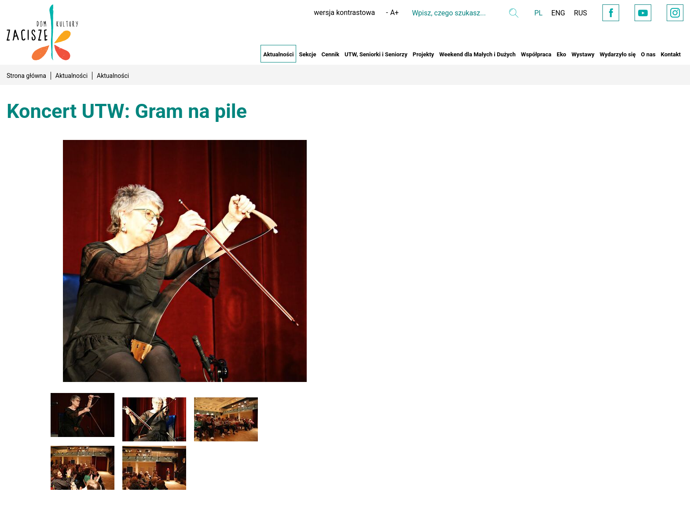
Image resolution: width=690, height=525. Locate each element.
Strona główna (26, 75)
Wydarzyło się (618, 54)
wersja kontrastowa (344, 12)
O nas (648, 54)
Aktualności (278, 54)
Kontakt (671, 54)
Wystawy (583, 54)
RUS (580, 13)
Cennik (330, 54)
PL (538, 13)
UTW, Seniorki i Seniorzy (376, 54)
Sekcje (307, 54)
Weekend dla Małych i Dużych (477, 54)
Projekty (423, 54)
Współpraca (536, 54)
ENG (558, 13)
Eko (561, 54)
